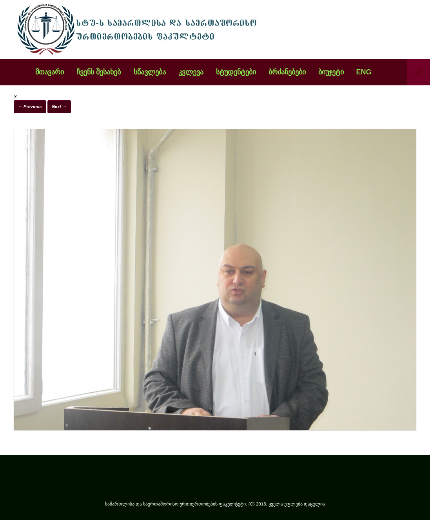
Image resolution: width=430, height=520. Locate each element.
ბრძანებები (287, 72)
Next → (59, 106)
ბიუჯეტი (331, 72)
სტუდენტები (236, 72)
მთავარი (49, 72)
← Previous (30, 106)
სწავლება (150, 72)
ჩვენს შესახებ (98, 72)
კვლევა (190, 72)
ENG (364, 72)
